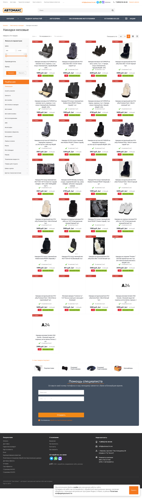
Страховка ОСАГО (9, 483)
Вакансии (52, 452)
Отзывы (6, 474)
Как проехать (53, 454)
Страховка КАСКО (9, 480)
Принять (133, 490)
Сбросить (21, 73)
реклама (80, 475)
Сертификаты (7, 477)
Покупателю (8, 448)
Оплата (5, 452)
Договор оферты (8, 471)
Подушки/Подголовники (75, 368)
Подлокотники (49, 368)
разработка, (61, 475)
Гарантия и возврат (9, 457)
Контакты (52, 457)
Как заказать (53, 460)
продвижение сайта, (71, 475)
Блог (4, 463)
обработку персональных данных (61, 425)
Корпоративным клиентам (12, 466)
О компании (53, 448)
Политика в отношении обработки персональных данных (22, 469)
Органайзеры (128, 368)
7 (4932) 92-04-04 (105, 452)
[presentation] (53, 412)
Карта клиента (8, 460)
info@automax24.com (89, 2)
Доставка (6, 454)
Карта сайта (7, 494)
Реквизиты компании (106, 468)
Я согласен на (56, 425)
